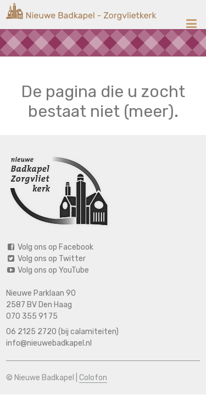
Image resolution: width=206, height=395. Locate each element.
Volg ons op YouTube (47, 270)
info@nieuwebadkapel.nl (49, 343)
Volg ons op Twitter (46, 258)
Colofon (93, 377)
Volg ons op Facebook (49, 247)
